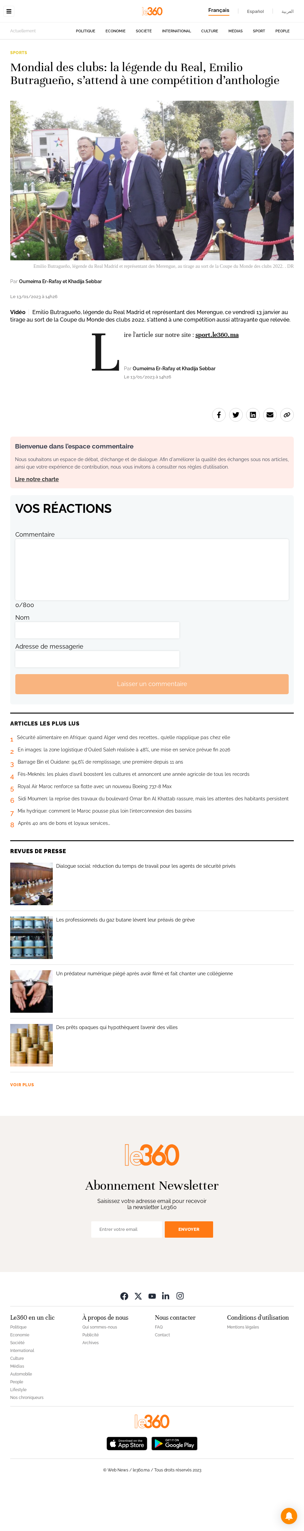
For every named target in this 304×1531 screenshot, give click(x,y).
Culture (209, 74)
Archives (90, 1385)
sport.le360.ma (216, 377)
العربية (288, 11)
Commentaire (35, 577)
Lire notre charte (37, 522)
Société (144, 74)
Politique (85, 74)
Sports (18, 95)
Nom (22, 660)
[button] (289, 1516)
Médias (235, 74)
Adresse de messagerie (49, 689)
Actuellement (23, 73)
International (176, 74)
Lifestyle (18, 1432)
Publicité (90, 1377)
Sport (259, 74)
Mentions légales (243, 1370)
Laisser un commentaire (152, 726)
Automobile (21, 1417)
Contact (162, 1377)
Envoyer (188, 1272)
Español (255, 11)
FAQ (159, 1370)
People (282, 74)
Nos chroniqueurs (27, 1440)
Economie (116, 74)
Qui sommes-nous (99, 1370)
